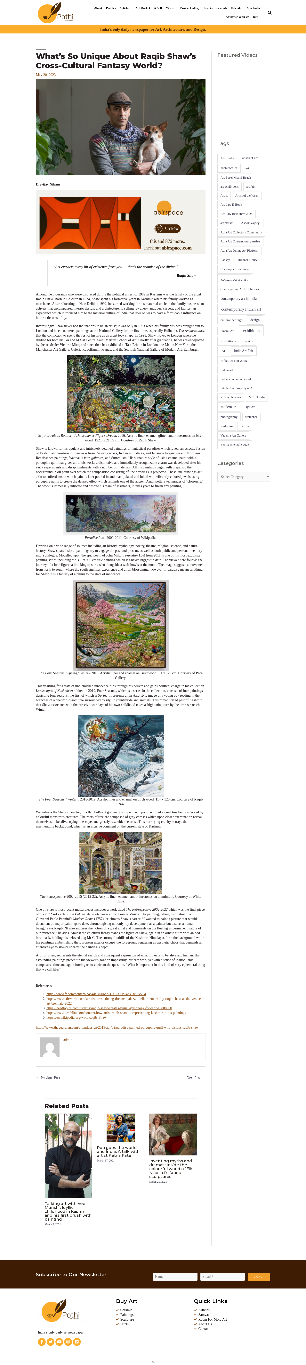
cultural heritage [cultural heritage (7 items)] (231, 320)
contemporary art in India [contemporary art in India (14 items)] (239, 299)
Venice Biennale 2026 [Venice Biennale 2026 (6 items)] (235, 445)
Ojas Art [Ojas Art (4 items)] (250, 407)
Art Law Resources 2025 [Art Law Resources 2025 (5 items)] (237, 214)
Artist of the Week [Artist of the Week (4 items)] (247, 195)
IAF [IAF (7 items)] (223, 351)
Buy (255, 16)
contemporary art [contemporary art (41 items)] (234, 279)
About (98, 8)
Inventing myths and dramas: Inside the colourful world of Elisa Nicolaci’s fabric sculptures (172, 1169)
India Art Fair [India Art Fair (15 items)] (243, 351)
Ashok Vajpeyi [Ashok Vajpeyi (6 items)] (251, 223)
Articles (125, 8)
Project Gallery (190, 8)
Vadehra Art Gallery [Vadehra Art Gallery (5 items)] (233, 435)
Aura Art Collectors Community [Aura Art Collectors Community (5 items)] (241, 232)
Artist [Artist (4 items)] (224, 195)
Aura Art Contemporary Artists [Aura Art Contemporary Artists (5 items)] (241, 241)
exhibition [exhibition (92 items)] (251, 330)
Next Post (196, 1078)
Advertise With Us (237, 16)
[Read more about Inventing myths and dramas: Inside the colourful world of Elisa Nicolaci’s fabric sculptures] (173, 1134)
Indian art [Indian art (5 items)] (227, 370)
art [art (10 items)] (247, 168)
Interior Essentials (215, 8)
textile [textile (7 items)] (245, 426)
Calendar (237, 8)
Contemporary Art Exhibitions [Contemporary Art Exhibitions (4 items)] (239, 289)
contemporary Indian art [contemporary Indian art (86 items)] (241, 309)
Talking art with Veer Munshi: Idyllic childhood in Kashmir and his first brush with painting (68, 1211)
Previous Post (48, 1078)
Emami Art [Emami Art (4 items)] (227, 331)
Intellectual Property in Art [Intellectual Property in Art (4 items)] (237, 388)
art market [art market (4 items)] (226, 223)
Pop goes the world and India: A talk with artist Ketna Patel (118, 1151)
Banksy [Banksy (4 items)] (225, 260)
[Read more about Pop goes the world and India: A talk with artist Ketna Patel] (120, 1128)
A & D (158, 8)
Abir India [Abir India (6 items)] (227, 158)
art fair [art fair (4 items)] (250, 186)
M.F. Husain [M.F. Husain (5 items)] (257, 397)
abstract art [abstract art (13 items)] (250, 158)
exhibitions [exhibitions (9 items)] (228, 341)
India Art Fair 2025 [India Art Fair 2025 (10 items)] (234, 361)
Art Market (142, 8)
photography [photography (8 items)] (229, 417)
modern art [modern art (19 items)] (229, 407)
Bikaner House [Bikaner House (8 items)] (248, 260)
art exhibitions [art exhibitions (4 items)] (229, 186)
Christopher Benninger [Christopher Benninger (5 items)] (235, 269)
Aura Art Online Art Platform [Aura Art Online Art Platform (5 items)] (239, 250)
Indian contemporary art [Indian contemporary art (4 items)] (235, 379)
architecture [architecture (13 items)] (229, 168)
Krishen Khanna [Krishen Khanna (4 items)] (230, 397)
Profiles (111, 8)
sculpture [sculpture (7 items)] (227, 426)
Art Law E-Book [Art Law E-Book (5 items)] (231, 204)
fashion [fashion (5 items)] (248, 341)
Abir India (253, 8)
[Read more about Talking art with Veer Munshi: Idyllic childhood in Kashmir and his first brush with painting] (68, 1156)
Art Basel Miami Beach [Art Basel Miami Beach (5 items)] (236, 177)
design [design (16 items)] (255, 320)
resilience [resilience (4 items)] (251, 417)
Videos (170, 8)
